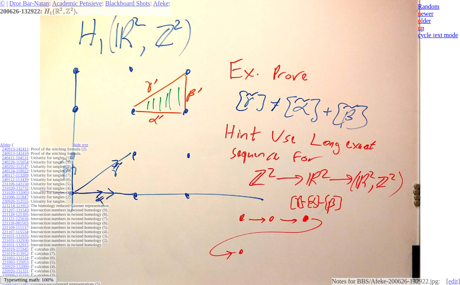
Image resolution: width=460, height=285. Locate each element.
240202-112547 (15, 166)
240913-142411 (15, 149)
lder (424, 20)
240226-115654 (15, 162)
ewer (425, 13)
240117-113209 (15, 175)
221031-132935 (15, 236)
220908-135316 (15, 275)
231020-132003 (15, 192)
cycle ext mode (438, 35)
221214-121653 (15, 205)
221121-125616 (15, 219)
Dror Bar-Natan (29, 3)
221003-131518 (15, 258)
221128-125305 (15, 214)
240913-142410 (15, 153)
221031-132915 (15, 245)
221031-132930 (15, 240)
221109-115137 (15, 227)
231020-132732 (15, 188)
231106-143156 (15, 184)
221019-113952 (15, 253)
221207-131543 (15, 210)
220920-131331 (15, 271)
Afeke (161, 3)
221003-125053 (15, 262)
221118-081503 (15, 223)
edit (453, 281)
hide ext (81, 144)
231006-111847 (15, 197)
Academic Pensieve (77, 3)
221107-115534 (15, 232)
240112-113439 (15, 179)
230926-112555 (15, 201)
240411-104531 (15, 158)
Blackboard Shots (127, 3)
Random (428, 6)
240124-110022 (15, 171)
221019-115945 (15, 249)
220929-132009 (15, 266)
